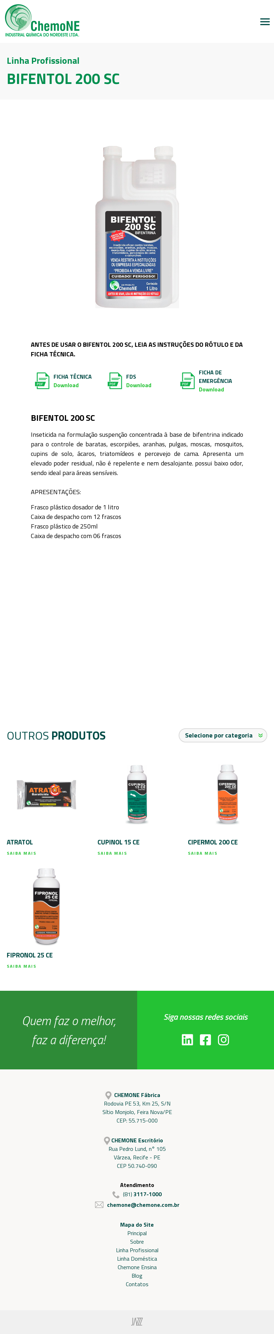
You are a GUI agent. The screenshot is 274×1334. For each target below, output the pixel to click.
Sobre (137, 1241)
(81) (137, 1194)
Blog (137, 1275)
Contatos (137, 1284)
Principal (137, 1233)
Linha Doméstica (137, 1258)
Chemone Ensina (137, 1267)
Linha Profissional (137, 1250)
